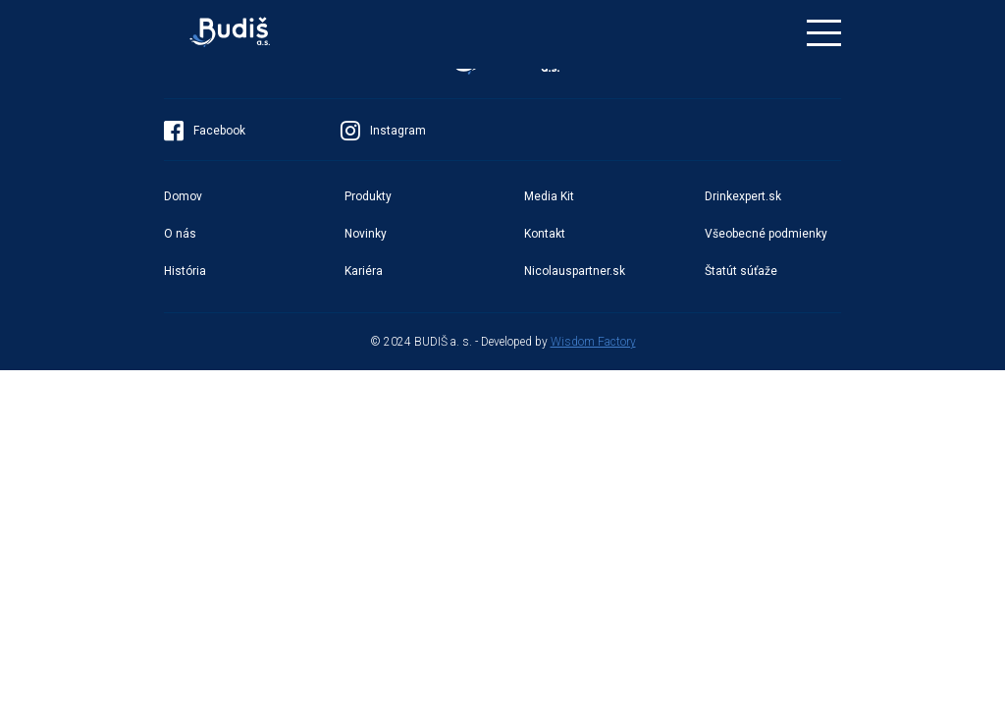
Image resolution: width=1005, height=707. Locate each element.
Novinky (365, 234)
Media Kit (549, 196)
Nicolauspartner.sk (574, 271)
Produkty (368, 196)
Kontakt (544, 234)
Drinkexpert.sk (743, 196)
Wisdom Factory (593, 342)
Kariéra (363, 271)
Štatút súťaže (741, 271)
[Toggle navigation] (824, 33)
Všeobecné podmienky (766, 234)
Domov (183, 196)
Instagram (383, 130)
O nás (180, 234)
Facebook (204, 130)
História (185, 271)
